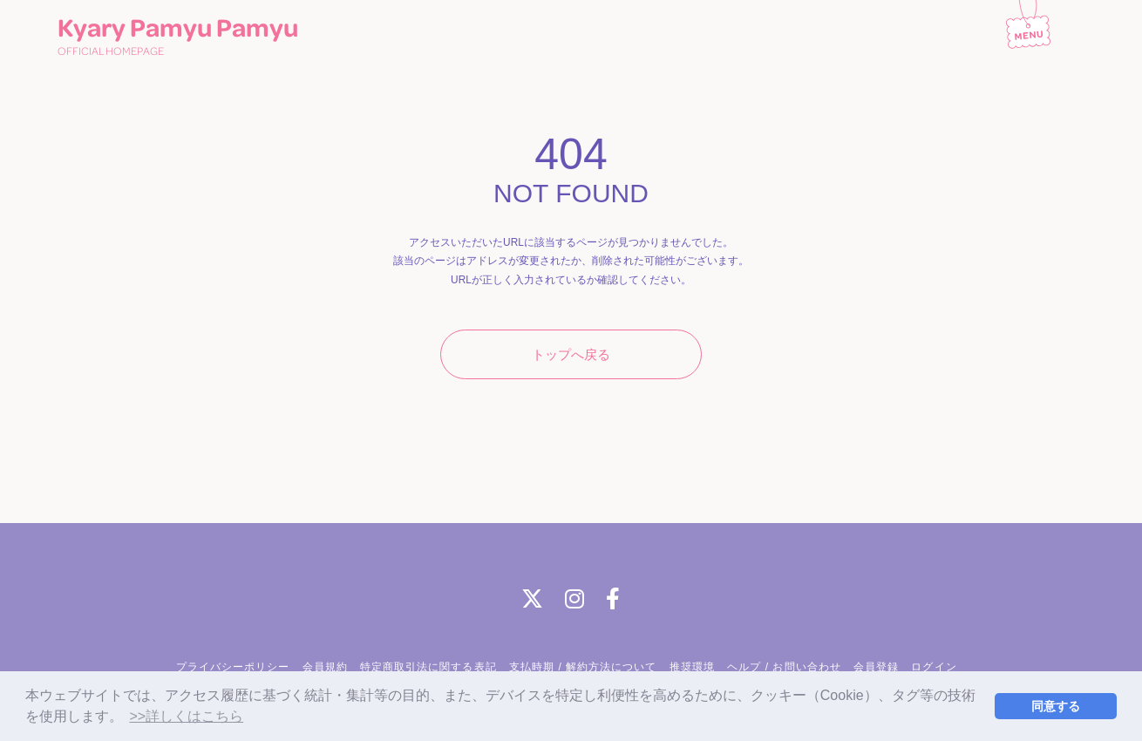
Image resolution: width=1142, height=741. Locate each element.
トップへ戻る (571, 354)
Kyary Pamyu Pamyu (178, 37)
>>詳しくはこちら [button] (186, 716)
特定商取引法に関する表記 (428, 667)
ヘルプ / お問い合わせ (783, 667)
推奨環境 (692, 667)
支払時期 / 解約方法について (583, 667)
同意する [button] (1055, 706)
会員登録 (876, 667)
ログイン (933, 667)
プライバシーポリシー (232, 667)
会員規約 (325, 667)
